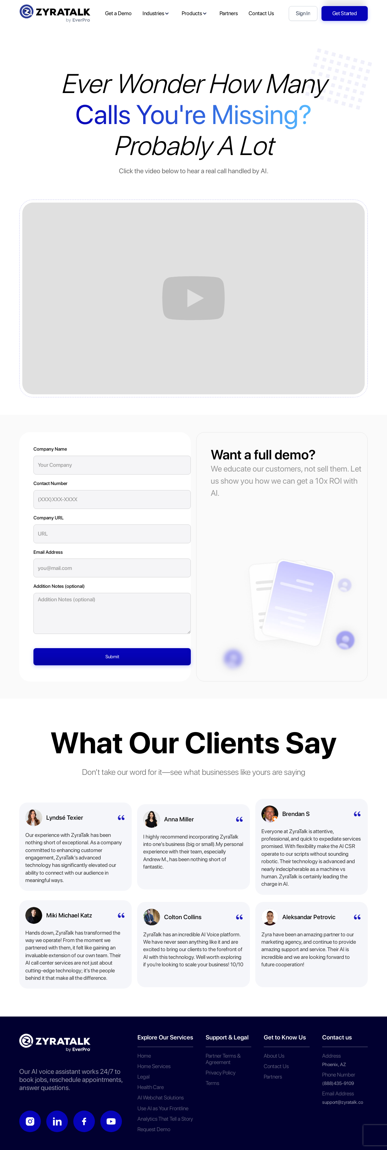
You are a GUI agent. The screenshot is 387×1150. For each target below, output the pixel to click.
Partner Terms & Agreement (223, 1059)
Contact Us (276, 1066)
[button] (157, 13)
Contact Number (50, 483)
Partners (273, 1076)
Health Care (150, 1087)
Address (331, 1056)
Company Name (50, 449)
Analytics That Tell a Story (165, 1119)
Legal (143, 1076)
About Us (274, 1056)
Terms (212, 1083)
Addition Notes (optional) (59, 586)
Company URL (48, 517)
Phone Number (338, 1074)
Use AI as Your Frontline (162, 1108)
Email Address (48, 552)
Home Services (154, 1066)
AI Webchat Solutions (160, 1097)
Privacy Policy (220, 1072)
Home (144, 1056)
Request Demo (153, 1129)
